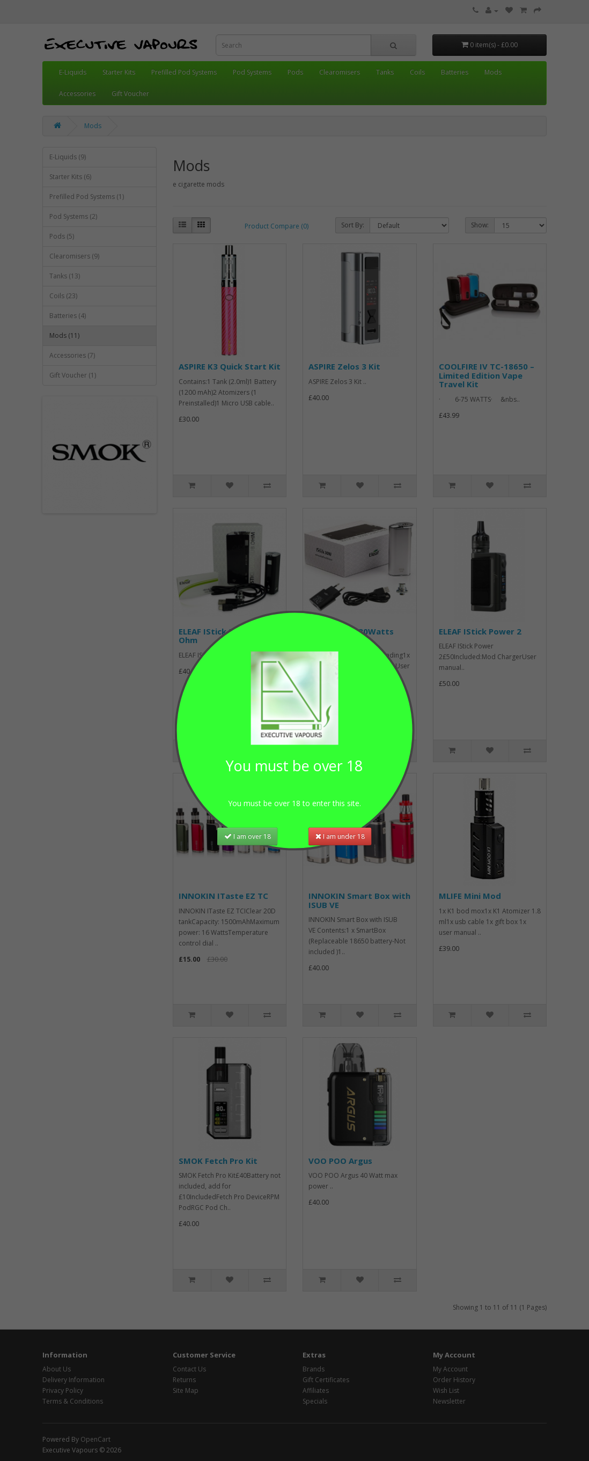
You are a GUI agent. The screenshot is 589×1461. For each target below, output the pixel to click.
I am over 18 (247, 835)
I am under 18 (340, 835)
